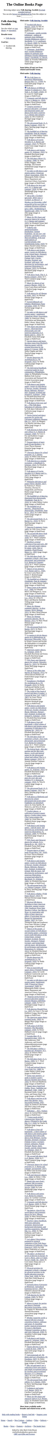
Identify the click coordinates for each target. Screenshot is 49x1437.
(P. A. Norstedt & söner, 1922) (33, 1037)
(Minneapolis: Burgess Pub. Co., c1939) (34, 79)
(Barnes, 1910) (33, 26)
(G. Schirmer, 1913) (36, 940)
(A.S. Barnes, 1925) (34, 1389)
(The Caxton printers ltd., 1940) (35, 815)
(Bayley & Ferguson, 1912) (35, 672)
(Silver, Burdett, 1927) (35, 483)
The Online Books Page (24, 4)
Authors (29, 1420)
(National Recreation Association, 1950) (36, 1305)
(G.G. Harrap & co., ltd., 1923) (35, 842)
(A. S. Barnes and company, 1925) (35, 220)
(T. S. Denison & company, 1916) (35, 779)
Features (20, 1426)
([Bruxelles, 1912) (36, 637)
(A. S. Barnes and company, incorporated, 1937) (36, 1167)
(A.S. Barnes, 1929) (36, 1203)
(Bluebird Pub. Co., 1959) (36, 1226)
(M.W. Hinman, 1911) (35, 609)
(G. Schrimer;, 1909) (36, 389)
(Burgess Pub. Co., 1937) (36, 418)
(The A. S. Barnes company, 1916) (36, 276)
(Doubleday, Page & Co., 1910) (36, 499)
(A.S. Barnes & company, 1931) (34, 1196)
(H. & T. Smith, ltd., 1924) (36, 1257)
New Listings (19, 1420)
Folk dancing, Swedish (38, 21)
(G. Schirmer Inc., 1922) (36, 726)
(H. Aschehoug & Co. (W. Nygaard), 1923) (34, 360)
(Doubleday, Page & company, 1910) (36, 133)
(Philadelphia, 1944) (36, 371)
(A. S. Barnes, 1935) (36, 455)
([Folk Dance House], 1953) (36, 895)
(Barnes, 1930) (35, 1213)
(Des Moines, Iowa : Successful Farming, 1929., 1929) (36, 1101)
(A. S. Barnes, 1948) (35, 159)
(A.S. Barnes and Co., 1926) (35, 570)
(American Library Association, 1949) (36, 315)
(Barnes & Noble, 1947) (36, 294)
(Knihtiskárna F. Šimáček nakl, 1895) (36, 203)
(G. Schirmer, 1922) (35, 151)
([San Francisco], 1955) (36, 1243)
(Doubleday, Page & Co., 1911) (36, 510)
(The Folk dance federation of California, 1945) (36, 405)
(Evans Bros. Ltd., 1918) (36, 851)
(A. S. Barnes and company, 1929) (36, 112)
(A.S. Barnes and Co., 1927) (36, 473)
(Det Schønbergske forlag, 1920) (35, 236)
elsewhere (12, 30)
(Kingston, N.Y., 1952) (35, 1051)
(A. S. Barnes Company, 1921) (36, 789)
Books (6, 1426)
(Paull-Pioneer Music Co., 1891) (36, 547)
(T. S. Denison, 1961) (36, 1370)
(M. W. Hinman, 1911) (34, 619)
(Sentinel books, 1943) (36, 1018)
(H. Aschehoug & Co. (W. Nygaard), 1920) (34, 959)
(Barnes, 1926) (34, 284)
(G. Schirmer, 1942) (35, 1339)
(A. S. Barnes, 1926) (36, 1381)
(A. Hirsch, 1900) (36, 38)
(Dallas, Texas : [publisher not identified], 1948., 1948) (35, 1088)
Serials (24, 1422)
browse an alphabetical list (22, 14)
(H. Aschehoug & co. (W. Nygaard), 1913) (35, 683)
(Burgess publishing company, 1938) (36, 1000)
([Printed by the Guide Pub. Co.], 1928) (36, 1120)
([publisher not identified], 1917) (36, 801)
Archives (28, 1426)
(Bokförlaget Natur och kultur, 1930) (35, 304)
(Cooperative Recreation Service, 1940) (35, 1184)
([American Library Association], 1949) (36, 983)
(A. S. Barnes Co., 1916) (36, 520)
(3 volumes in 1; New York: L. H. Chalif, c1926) (35, 90)
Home (3, 1420)
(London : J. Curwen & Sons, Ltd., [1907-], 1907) (36, 694)
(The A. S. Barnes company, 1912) (36, 754)
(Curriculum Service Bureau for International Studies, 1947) (36, 911)
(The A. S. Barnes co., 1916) (36, 99)
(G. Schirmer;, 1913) (36, 711)
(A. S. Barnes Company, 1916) (36, 124)
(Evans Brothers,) (34, 443)
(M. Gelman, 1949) (35, 1296)
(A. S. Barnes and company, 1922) (34, 142)
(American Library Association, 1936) (36, 173)
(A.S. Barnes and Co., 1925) (35, 331)
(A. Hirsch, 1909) (36, 55)
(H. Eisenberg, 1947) (36, 1357)
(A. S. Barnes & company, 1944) (36, 432)
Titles (36, 1420)
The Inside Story (39, 1426)
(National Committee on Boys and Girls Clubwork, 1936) (36, 1325)
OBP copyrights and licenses (24, 1434)
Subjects (43, 1420)
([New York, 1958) (35, 1272)
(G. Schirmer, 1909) (36, 830)
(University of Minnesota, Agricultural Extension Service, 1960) (36, 1287)
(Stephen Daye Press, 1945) (35, 1079)
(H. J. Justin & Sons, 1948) (36, 1348)
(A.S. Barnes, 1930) (36, 1157)
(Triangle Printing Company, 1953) (36, 970)
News (12, 1426)
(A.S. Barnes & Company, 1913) (36, 560)
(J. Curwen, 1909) (36, 345)
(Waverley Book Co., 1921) (35, 662)
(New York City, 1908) (35, 1068)
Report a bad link (28, 1414)
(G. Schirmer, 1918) (35, 651)
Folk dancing (10, 38)
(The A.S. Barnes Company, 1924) (35, 886)
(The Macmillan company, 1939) (34, 1028)
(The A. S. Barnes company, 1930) (36, 536)
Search (9, 1420)
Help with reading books (11, 1414)
